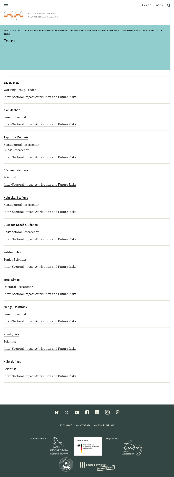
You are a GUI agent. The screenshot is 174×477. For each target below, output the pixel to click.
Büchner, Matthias (16, 170)
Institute (17, 30)
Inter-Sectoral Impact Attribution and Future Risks (40, 97)
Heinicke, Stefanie (16, 197)
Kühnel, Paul (12, 362)
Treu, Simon (12, 280)
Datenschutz (83, 424)
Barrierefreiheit (104, 424)
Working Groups (96, 30)
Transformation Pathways (68, 30)
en (143, 5)
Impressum (66, 424)
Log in (159, 5)
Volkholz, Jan (12, 252)
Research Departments (38, 30)
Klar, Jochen (12, 110)
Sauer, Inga (11, 83)
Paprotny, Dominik (16, 137)
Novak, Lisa (11, 334)
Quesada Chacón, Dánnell (21, 225)
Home (7, 30)
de (149, 5)
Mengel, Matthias (15, 307)
